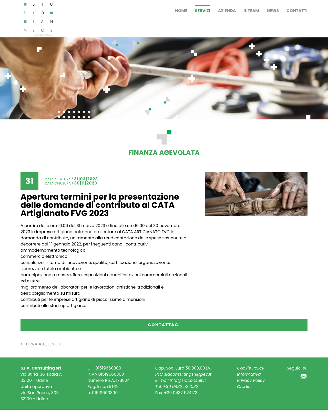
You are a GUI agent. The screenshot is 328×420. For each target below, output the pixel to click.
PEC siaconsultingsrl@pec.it (183, 374)
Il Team (251, 11)
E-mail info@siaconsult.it (180, 380)
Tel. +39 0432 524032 (176, 387)
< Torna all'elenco (40, 344)
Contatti (297, 11)
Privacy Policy (251, 380)
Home (181, 11)
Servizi (202, 11)
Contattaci (164, 325)
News (273, 11)
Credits (244, 387)
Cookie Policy (250, 368)
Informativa (249, 374)
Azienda (227, 11)
